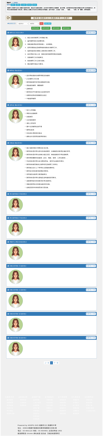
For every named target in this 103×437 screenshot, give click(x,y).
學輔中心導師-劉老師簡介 (17, 242)
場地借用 (89, 400)
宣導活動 (63, 405)
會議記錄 (23, 397)
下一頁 (56, 363)
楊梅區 (18, 4)
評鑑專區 (36, 411)
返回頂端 (92, 428)
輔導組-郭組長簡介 (14, 70)
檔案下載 (37, 397)
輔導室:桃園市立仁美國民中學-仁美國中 (51, 18)
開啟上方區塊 (95, 22)
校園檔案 (36, 405)
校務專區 (89, 397)
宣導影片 (76, 402)
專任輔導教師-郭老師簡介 (17, 194)
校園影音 (76, 400)
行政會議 (23, 402)
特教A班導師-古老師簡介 (17, 290)
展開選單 (17, 400)
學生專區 (10, 411)
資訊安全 (36, 413)
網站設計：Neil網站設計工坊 (11, 429)
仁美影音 (76, 397)
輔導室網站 (35, 28)
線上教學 (76, 405)
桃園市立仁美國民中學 (47, 425)
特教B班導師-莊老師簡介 (17, 314)
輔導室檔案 (56, 28)
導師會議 (23, 400)
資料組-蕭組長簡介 (14, 105)
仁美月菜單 (37, 402)
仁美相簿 (63, 397)
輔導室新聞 (45, 28)
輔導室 (9, 4)
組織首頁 (11, 23)
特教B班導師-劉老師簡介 (17, 338)
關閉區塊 (94, 3)
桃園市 (13, 4)
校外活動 (49, 405)
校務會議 (23, 405)
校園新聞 (10, 402)
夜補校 (34, 4)
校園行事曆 (90, 408)
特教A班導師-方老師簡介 (17, 266)
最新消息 (10, 397)
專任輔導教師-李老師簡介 (17, 218)
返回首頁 (81, 428)
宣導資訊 (36, 416)
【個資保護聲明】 (53, 433)
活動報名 (50, 397)
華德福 (29, 4)
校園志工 (49, 408)
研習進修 (10, 405)
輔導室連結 (66, 28)
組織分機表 (48, 23)
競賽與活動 (11, 413)
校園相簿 (63, 400)
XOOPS (31, 425)
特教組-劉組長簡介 (14, 143)
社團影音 (76, 411)
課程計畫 (36, 408)
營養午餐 (89, 405)
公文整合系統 (90, 411)
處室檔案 (36, 400)
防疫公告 (10, 408)
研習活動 (49, 402)
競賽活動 (63, 413)
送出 (41, 23)
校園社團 (49, 400)
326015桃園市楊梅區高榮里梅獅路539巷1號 (40, 428)
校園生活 (63, 408)
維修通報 (89, 402)
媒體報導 (63, 411)
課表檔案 (36, 419)
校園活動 (49, 411)
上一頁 (47, 363)
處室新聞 (10, 400)
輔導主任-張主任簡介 (15, 32)
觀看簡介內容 (91, 32)
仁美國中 (15, 2)
